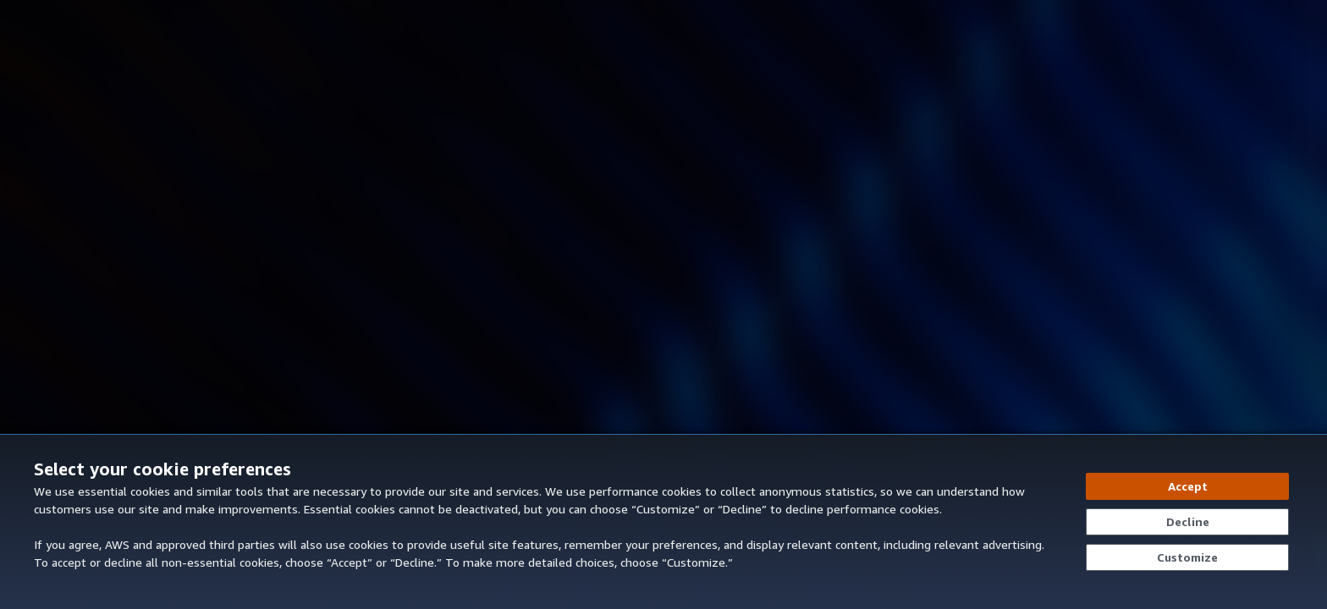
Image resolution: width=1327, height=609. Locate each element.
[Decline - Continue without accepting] (1187, 521)
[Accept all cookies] (1187, 486)
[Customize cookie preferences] (1187, 557)
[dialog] (663, 521)
